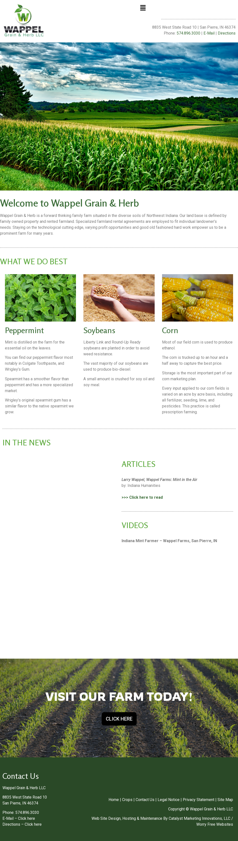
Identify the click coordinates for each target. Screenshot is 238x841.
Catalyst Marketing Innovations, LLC (199, 818)
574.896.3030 (188, 33)
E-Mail (209, 33)
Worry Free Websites (214, 824)
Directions (227, 33)
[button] (143, 8)
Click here (26, 818)
